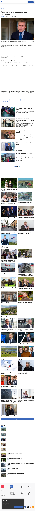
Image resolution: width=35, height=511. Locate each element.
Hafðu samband (12, 492)
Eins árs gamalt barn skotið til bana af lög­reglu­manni (15, 473)
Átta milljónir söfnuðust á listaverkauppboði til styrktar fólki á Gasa (25, 120)
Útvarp (22, 493)
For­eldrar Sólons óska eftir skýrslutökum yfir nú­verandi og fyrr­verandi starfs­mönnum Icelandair (8, 401)
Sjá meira (17, 419)
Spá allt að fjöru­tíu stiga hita (11, 448)
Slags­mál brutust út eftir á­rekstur (25, 202)
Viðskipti (22, 487)
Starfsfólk (11, 495)
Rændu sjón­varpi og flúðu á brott (8, 273)
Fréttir (22, 486)
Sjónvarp (22, 492)
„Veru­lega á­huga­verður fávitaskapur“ (25, 189)
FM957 (29, 493)
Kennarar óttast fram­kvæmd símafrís (25, 302)
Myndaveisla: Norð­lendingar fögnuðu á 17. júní (14, 458)
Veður (29, 491)
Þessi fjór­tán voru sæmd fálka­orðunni (26, 217)
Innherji (29, 486)
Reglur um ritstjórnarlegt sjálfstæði (4, 490)
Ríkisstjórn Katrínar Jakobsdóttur (5, 101)
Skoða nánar (4, 504)
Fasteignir (29, 487)
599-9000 (3, 495)
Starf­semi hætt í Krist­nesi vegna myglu (9, 316)
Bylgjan (29, 492)
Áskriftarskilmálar (12, 494)
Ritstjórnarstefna (12, 493)
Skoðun (22, 491)
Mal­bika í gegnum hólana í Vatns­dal (8, 287)
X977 (28, 494)
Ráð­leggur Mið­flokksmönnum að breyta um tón (14, 453)
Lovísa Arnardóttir (3, 16)
